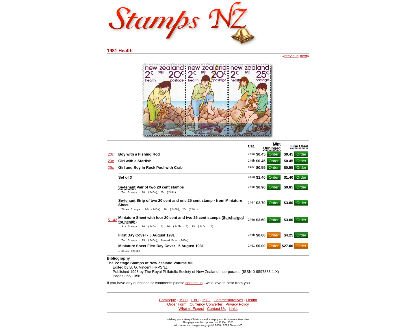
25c (111, 167)
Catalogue (167, 304)
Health (251, 304)
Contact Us (216, 313)
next (303, 56)
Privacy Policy (237, 308)
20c (111, 154)
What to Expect (191, 313)
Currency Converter (206, 308)
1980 (183, 304)
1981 (195, 304)
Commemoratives (228, 304)
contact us (194, 287)
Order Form (176, 308)
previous (291, 56)
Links (233, 313)
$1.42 (112, 221)
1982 (206, 304)
